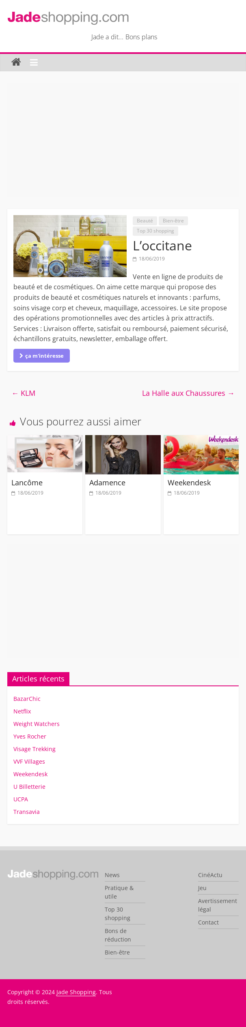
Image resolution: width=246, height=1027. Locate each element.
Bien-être (173, 220)
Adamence (107, 482)
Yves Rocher (29, 736)
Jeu (202, 888)
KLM (23, 393)
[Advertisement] (123, 140)
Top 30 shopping (155, 230)
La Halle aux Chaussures (188, 393)
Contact (208, 922)
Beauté (145, 220)
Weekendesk (189, 482)
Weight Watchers (36, 724)
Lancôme (27, 482)
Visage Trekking (34, 749)
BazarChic (27, 698)
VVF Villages (29, 761)
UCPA (20, 799)
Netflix (22, 711)
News (112, 875)
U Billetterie (29, 786)
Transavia (26, 812)
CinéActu (210, 875)
